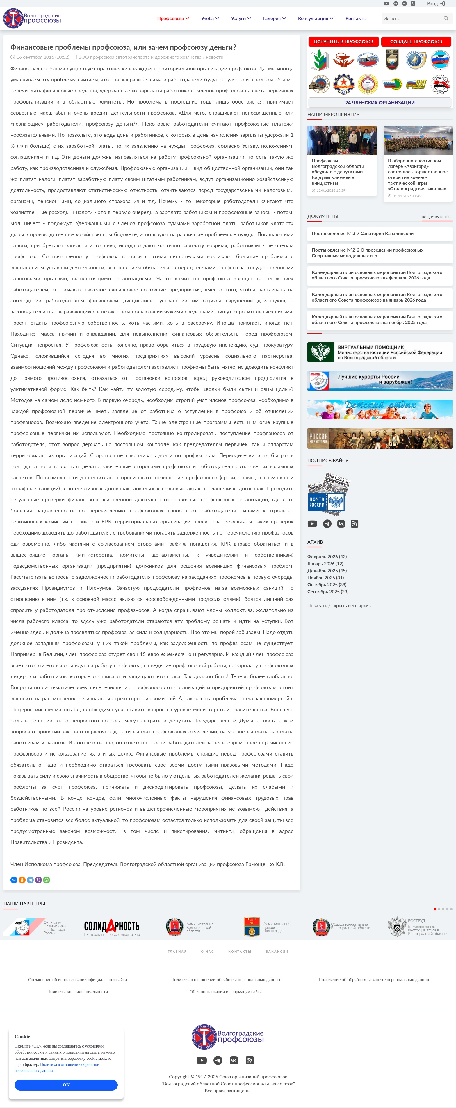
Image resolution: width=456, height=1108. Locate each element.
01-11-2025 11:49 (407, 197)
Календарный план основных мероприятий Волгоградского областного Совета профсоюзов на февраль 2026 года (377, 275)
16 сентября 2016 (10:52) (43, 57)
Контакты (356, 19)
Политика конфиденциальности (77, 992)
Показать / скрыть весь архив (339, 606)
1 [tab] (435, 910)
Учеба (210, 19)
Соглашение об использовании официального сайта (77, 980)
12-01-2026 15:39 (331, 191)
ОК (66, 1084)
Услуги (241, 19)
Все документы (437, 218)
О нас (207, 952)
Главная (177, 952)
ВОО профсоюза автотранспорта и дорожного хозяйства (140, 57)
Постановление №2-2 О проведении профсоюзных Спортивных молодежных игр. (367, 253)
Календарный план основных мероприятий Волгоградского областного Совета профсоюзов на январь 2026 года (377, 297)
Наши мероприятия (333, 114)
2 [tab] (439, 910)
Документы (322, 217)
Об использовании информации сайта (226, 992)
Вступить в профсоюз (343, 42)
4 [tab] (447, 910)
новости (214, 57)
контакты (240, 952)
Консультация (316, 19)
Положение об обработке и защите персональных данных (374, 980)
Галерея (274, 19)
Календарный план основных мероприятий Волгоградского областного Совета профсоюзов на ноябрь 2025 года (377, 319)
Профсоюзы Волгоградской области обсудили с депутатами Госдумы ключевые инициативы (338, 172)
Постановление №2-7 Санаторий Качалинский (363, 234)
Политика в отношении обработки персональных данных (225, 980)
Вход (436, 3)
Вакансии (277, 952)
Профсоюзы (173, 19)
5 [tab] (451, 910)
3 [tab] (443, 910)
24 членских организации (380, 103)
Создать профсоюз (416, 42)
